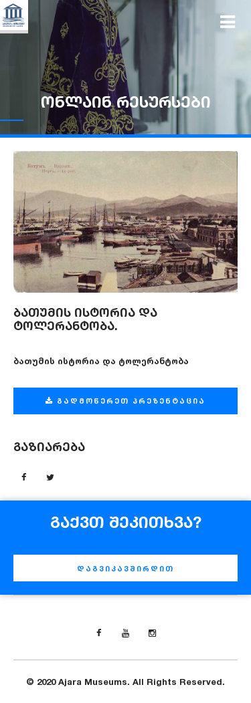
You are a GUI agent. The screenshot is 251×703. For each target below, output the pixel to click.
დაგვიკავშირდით (125, 568)
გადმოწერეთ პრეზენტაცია (125, 401)
